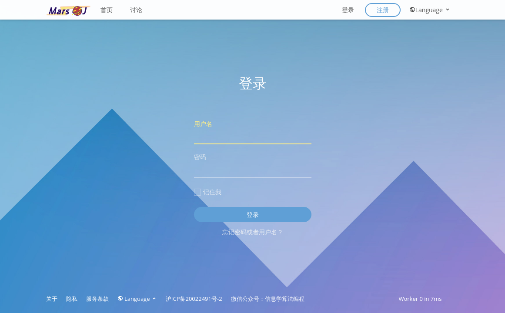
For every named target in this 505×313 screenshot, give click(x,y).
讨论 (136, 10)
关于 (51, 299)
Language (430, 10)
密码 (252, 165)
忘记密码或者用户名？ (252, 232)
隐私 (71, 299)
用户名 (252, 132)
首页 (106, 10)
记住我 (207, 192)
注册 (383, 10)
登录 (348, 10)
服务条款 (97, 299)
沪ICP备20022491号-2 (194, 299)
